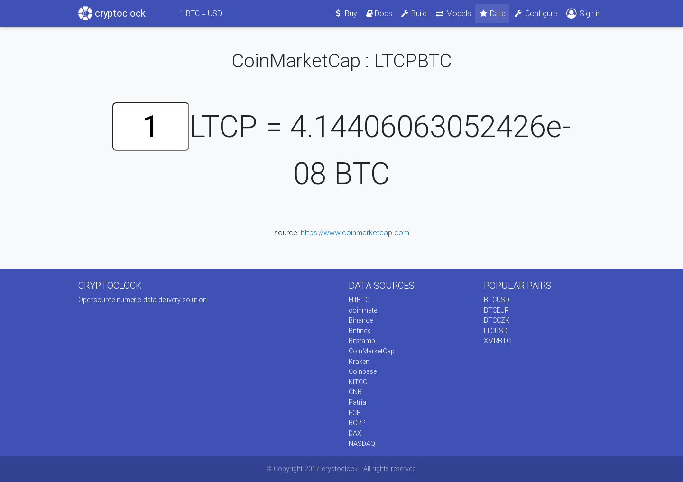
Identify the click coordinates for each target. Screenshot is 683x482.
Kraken (359, 361)
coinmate (363, 310)
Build (413, 13)
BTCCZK (496, 320)
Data (492, 13)
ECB (355, 412)
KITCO (358, 382)
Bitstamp (362, 340)
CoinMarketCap (372, 351)
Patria (357, 402)
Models (452, 13)
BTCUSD (496, 300)
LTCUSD (496, 330)
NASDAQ (362, 443)
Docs (378, 13)
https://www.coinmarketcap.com (355, 232)
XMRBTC (497, 340)
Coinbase (363, 371)
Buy (345, 13)
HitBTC (359, 300)
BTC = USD (201, 13)
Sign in (583, 14)
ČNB (355, 392)
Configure (535, 13)
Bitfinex (359, 330)
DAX (355, 433)
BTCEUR (496, 310)
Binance (361, 320)
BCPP (357, 422)
